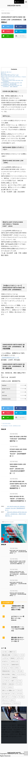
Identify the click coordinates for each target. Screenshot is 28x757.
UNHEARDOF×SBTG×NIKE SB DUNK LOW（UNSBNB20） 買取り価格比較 (11, 86)
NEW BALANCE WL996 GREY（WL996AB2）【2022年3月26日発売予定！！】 (18, 594)
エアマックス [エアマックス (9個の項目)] (20, 658)
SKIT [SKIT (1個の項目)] (13, 680)
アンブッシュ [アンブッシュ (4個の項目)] (17, 703)
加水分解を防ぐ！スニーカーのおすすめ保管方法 (17, 628)
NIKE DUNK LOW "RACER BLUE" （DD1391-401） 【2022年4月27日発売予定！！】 (18, 552)
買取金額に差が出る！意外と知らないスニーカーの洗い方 (17, 639)
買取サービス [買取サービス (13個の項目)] (13, 651)
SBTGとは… (4, 73)
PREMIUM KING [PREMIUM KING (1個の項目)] (6, 671)
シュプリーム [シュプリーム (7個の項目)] (5, 658)
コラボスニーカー (17, 425)
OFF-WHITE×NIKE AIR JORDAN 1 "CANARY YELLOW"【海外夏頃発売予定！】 (15, 508)
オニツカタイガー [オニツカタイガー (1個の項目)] (6, 693)
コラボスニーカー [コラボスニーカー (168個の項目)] (15, 661)
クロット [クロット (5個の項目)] (13, 700)
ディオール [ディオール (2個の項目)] (4, 667)
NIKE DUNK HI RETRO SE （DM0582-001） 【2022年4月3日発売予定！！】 (18, 584)
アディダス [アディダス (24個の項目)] (20, 671)
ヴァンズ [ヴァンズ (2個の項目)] (20, 690)
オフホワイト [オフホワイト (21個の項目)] (5, 661)
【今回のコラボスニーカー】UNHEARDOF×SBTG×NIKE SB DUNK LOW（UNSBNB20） (12, 80)
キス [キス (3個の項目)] (14, 693)
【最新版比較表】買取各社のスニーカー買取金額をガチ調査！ (17, 607)
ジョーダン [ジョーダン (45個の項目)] (4, 651)
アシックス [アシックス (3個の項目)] (18, 684)
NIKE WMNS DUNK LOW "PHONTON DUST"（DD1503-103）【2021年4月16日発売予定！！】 (18, 469)
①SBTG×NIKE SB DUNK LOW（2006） (10, 75)
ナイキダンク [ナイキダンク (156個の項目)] (16, 655)
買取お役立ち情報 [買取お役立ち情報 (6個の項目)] (6, 655)
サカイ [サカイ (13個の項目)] (13, 671)
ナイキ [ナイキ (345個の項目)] (22, 655)
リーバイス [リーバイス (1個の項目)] (19, 693)
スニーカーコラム (7, 423)
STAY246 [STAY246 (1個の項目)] (4, 684)
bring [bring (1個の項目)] (13, 674)
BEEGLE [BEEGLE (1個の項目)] (15, 677)
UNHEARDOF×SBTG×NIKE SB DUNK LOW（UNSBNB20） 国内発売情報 (11, 83)
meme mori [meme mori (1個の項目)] (11, 684)
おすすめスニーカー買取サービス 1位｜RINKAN (17, 618)
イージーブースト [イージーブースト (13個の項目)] (21, 674)
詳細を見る (14, 539)
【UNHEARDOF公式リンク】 (10, 357)
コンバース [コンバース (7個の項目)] (18, 680)
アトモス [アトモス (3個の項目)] (14, 696)
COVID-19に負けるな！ (6, 72)
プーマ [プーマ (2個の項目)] (3, 687)
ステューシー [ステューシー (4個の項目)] (5, 700)
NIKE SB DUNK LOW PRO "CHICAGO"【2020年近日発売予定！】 (18, 439)
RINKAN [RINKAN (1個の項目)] (12, 658)
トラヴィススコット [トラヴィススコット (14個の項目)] (6, 703)
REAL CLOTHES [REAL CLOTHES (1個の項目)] (6, 674)
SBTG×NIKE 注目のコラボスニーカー (10, 74)
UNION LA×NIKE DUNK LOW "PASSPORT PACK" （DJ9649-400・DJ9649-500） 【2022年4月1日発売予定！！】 (18, 573)
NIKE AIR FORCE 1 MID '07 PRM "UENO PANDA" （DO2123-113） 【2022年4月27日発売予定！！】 (18, 562)
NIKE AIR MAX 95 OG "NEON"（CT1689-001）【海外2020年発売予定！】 (18, 499)
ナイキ (10, 425)
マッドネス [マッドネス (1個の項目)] (21, 696)
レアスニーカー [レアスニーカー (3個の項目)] (5, 664)
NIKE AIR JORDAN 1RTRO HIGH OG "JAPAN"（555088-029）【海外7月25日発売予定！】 (16, 513)
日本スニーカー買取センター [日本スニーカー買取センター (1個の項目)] (8, 690)
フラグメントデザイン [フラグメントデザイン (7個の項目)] (14, 667)
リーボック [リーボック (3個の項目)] (10, 687)
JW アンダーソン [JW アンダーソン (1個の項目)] (6, 696)
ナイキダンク (6, 425)
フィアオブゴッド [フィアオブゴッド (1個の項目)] (6, 677)
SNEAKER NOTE (14, 6)
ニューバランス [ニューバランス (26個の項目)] (5, 680)
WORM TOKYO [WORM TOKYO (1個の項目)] (15, 664)
